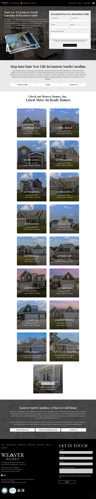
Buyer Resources (22, 430)
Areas (48, 84)
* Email (52, 24)
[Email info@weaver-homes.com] (28, 3)
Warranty (87, 3)
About (80, 3)
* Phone (62, 455)
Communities (21, 445)
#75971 (17, 471)
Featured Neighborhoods (48, 430)
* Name (61, 450)
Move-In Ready (11, 445)
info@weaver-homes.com (18, 464)
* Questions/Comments (67, 467)
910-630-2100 (5, 464)
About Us (49, 445)
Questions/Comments (57, 31)
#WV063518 (17, 469)
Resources (72, 3)
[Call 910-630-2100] (14, 3)
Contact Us (74, 84)
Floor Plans (31, 445)
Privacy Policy (4, 481)
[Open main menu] (93, 3)
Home (3, 445)
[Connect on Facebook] (2, 475)
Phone (72, 24)
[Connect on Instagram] (4, 475)
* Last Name (74, 18)
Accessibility (11, 481)
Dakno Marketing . (21, 482)
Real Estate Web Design (7, 482)
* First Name (54, 18)
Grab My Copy (22, 84)
